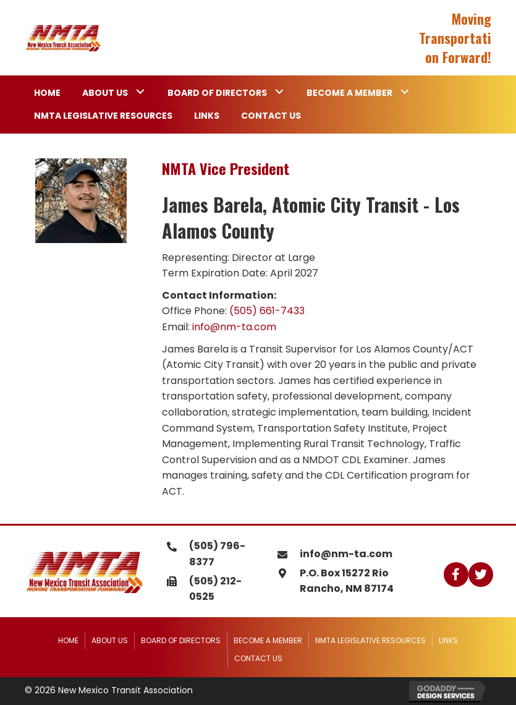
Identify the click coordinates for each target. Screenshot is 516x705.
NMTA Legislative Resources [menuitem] (370, 640)
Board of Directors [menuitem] (181, 640)
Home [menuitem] (68, 640)
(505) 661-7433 (267, 311)
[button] (140, 92)
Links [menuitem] (448, 640)
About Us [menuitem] (109, 640)
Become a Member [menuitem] (268, 640)
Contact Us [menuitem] (258, 658)
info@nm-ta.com (234, 327)
